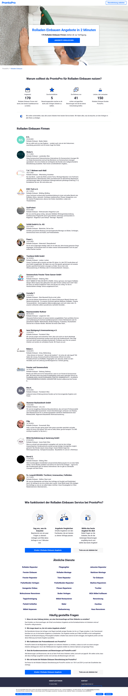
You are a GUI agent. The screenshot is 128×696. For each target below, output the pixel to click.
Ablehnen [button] (99, 694)
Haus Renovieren (98, 609)
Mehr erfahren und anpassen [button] (23, 694)
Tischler (98, 588)
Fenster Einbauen (30, 572)
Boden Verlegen (64, 593)
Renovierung (98, 599)
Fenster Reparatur (30, 578)
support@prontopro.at (87, 684)
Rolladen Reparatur (30, 567)
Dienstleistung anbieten (116, 3)
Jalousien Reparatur (98, 567)
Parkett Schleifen (30, 604)
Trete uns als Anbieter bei (88, 550)
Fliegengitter (64, 567)
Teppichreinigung (30, 599)
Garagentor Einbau (29, 588)
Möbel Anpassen (30, 609)
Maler (64, 604)
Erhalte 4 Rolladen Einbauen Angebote (48, 550)
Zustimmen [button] (108, 694)
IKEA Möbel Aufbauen (98, 593)
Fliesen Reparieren (64, 588)
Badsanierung (64, 609)
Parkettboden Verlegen (30, 583)
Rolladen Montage (64, 572)
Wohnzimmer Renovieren (30, 593)
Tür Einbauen (98, 578)
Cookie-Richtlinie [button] (90, 689)
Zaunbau (98, 604)
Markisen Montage (98, 572)
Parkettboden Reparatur (64, 583)
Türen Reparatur (63, 578)
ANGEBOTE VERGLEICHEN (64, 40)
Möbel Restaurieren (64, 599)
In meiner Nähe (53, 684)
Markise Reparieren (98, 583)
